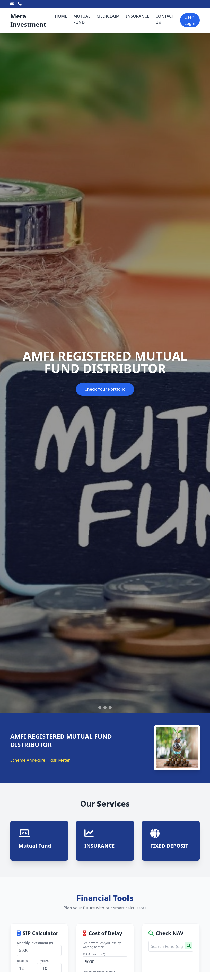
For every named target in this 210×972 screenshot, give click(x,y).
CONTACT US (164, 19)
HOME (61, 16)
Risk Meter (59, 760)
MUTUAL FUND (81, 19)
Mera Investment (28, 20)
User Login (189, 20)
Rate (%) (23, 961)
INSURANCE (138, 16)
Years (44, 961)
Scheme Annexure (27, 760)
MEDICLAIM (108, 16)
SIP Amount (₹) (94, 954)
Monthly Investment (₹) (35, 943)
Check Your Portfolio (104, 389)
